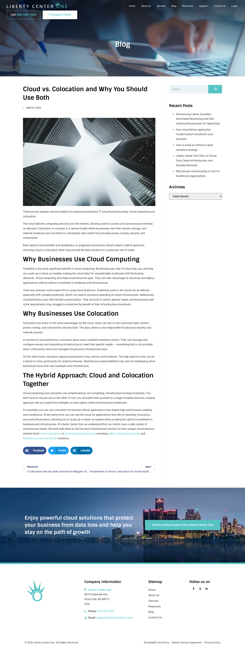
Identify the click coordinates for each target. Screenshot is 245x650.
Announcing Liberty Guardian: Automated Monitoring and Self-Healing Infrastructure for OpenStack (198, 119)
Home (132, 6)
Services (161, 6)
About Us (146, 6)
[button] (34, 450)
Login (234, 6)
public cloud (115, 433)
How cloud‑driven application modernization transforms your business (194, 134)
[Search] (215, 89)
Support (203, 6)
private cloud (131, 433)
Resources (187, 6)
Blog (174, 6)
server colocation (50, 433)
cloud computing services (79, 433)
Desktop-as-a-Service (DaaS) (40, 438)
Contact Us (219, 6)
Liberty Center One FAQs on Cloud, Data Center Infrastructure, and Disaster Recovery (196, 160)
